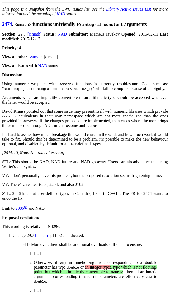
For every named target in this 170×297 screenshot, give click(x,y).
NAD (61, 14)
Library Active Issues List (128, 9)
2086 (20, 208)
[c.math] (34, 34)
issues (33, 57)
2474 (7, 24)
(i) (25, 207)
